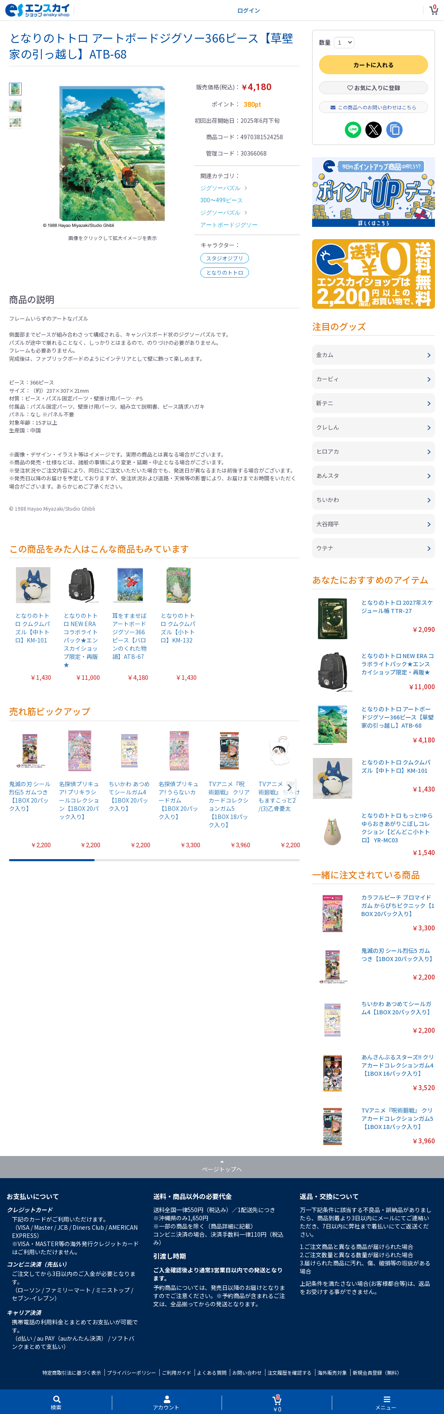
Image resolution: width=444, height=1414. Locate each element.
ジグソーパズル (220, 188)
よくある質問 (212, 1372)
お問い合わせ (247, 1372)
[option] (113, 157)
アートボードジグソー (229, 225)
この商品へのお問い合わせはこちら (374, 107)
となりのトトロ (224, 272)
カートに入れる (373, 65)
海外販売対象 (332, 1372)
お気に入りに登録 (373, 88)
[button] (290, 788)
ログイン (248, 10)
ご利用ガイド (176, 1372)
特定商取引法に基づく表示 (71, 1372)
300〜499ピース (221, 200)
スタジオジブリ (224, 258)
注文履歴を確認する (289, 1372)
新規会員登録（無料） (377, 1372)
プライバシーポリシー (131, 1372)
